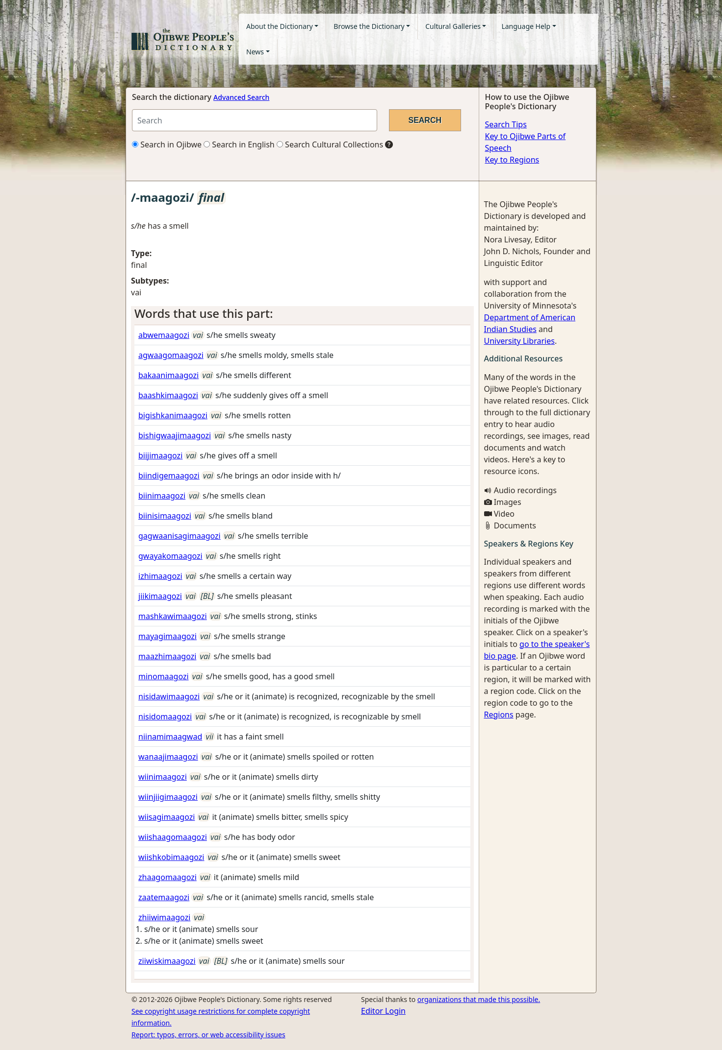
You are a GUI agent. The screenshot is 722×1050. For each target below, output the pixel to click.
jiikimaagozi (160, 596)
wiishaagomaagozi (172, 837)
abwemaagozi (163, 335)
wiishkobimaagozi (171, 857)
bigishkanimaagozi (172, 415)
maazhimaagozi (167, 656)
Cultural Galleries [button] (453, 26)
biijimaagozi (160, 455)
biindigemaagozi (169, 475)
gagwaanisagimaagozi (179, 535)
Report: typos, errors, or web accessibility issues (208, 1034)
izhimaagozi (160, 576)
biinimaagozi (161, 495)
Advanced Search (241, 97)
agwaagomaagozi (171, 355)
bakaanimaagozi (168, 375)
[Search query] (254, 120)
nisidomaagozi (165, 716)
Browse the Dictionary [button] (369, 26)
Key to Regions (512, 159)
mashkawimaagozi (172, 616)
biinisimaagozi (164, 515)
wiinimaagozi (162, 776)
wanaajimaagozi (168, 756)
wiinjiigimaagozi (168, 796)
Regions (499, 714)
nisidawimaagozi (169, 696)
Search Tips (506, 124)
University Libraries (519, 340)
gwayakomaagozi (170, 555)
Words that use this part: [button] (203, 313)
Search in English (239, 144)
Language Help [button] (525, 26)
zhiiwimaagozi (164, 917)
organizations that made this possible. (478, 999)
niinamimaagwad (170, 736)
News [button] (255, 51)
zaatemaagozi (163, 897)
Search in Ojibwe (167, 144)
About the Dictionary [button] (279, 26)
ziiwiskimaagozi (167, 960)
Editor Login (383, 1010)
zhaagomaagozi (167, 877)
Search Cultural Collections (330, 144)
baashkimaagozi (168, 395)
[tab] (302, 314)
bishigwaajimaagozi (174, 435)
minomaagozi (163, 676)
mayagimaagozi (167, 636)
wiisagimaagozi (166, 816)
